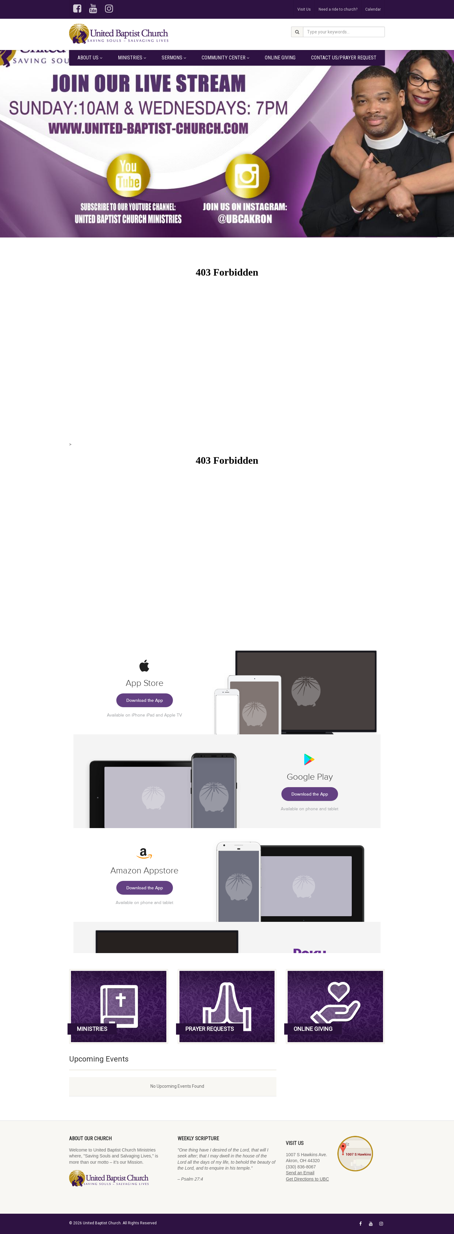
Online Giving (280, 58)
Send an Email (300, 1172)
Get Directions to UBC (307, 1179)
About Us (90, 58)
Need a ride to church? (338, 9)
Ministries (132, 58)
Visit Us (304, 9)
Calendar (373, 9)
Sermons (174, 58)
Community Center (225, 58)
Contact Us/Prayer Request (343, 58)
